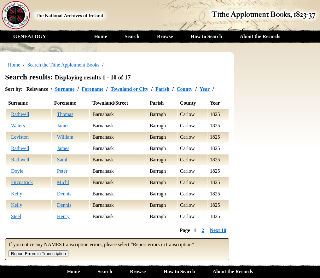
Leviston (20, 137)
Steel (16, 216)
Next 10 (218, 230)
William (65, 137)
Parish (162, 89)
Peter (62, 171)
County (185, 89)
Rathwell (20, 114)
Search (132, 36)
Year (205, 89)
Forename (92, 89)
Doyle (17, 171)
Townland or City (129, 89)
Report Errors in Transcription (38, 253)
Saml (62, 159)
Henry (63, 216)
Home (100, 36)
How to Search (206, 36)
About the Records (260, 36)
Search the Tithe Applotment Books (63, 64)
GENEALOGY (29, 36)
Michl (63, 182)
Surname (64, 89)
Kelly (16, 193)
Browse (165, 36)
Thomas (65, 114)
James (63, 125)
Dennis (64, 193)
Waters (18, 125)
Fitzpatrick (22, 182)
